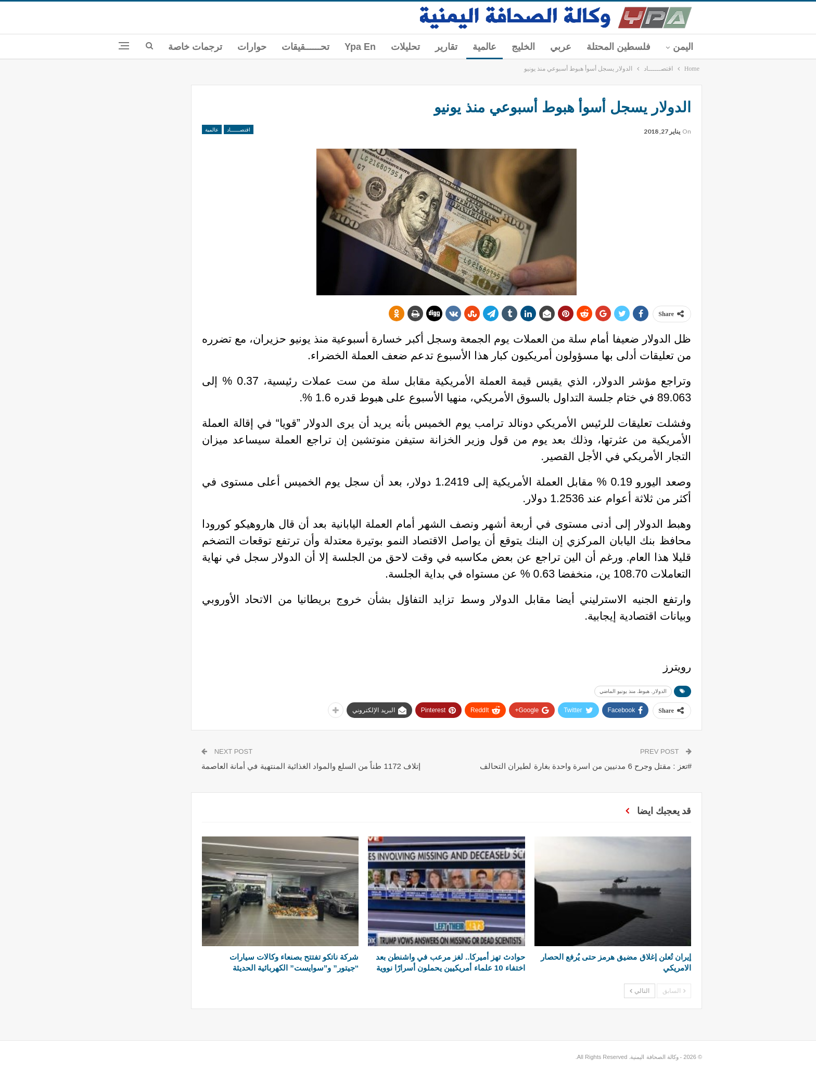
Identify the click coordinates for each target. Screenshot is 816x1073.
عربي (560, 47)
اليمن (683, 47)
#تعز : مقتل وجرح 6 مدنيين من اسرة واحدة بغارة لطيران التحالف (586, 766)
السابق (673, 991)
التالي (639, 991)
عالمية (484, 47)
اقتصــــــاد (238, 129)
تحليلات (405, 47)
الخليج (523, 47)
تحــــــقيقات (305, 47)
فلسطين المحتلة (618, 47)
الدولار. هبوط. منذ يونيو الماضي (633, 691)
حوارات (251, 47)
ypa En (360, 47)
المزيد (210, 47)
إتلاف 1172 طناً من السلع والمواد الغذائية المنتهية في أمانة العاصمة (310, 766)
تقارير (446, 47)
